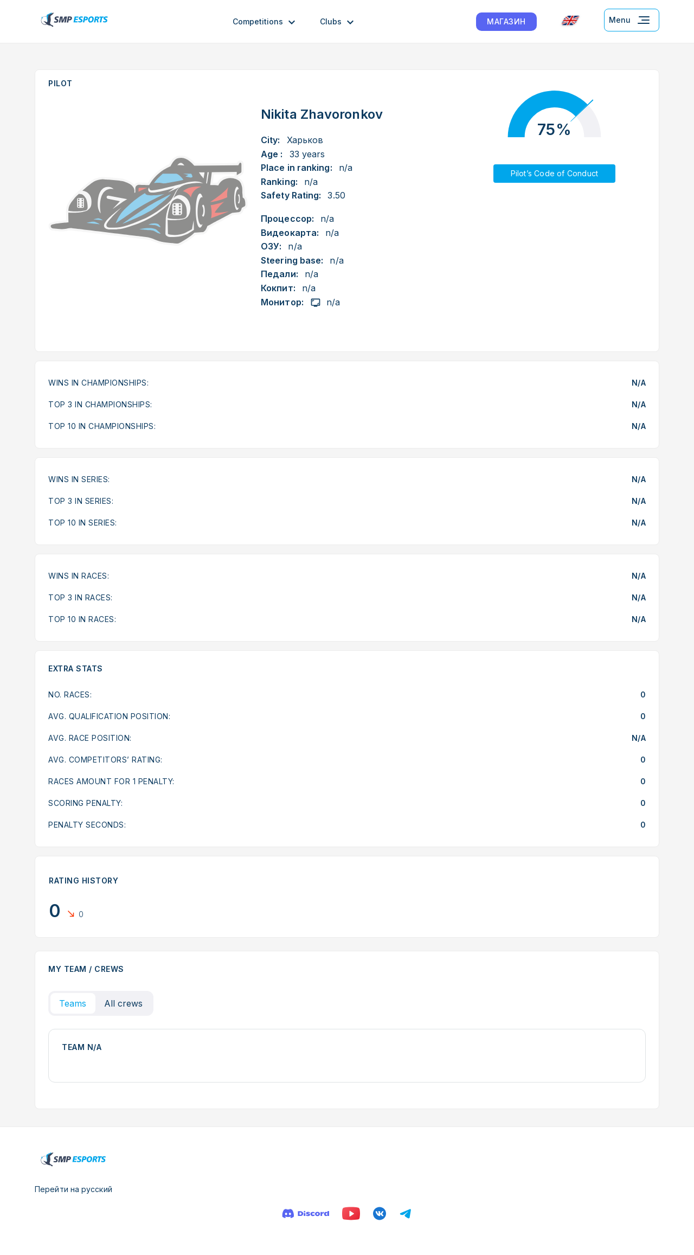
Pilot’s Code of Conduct (555, 173)
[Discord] (305, 1213)
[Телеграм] (405, 1213)
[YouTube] (351, 1213)
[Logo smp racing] (74, 21)
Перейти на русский (73, 1189)
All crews (123, 1003)
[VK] (379, 1213)
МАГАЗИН (506, 21)
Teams (73, 1003)
